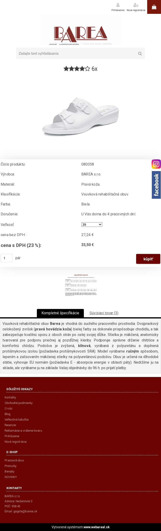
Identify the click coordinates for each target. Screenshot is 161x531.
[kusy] (7, 258)
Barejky (9, 471)
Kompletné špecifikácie (60, 313)
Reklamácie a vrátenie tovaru (23, 430)
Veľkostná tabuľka (17, 419)
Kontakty (10, 397)
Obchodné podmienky (18, 403)
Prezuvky (10, 466)
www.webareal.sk (97, 527)
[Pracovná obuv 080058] (81, 74)
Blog (7, 414)
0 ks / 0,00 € (154, 7)
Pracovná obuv (14, 460)
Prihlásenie (117, 10)
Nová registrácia (136, 10)
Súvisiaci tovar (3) (104, 313)
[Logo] (80, 29)
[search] (140, 53)
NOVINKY (11, 477)
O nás (8, 408)
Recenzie (10, 425)
